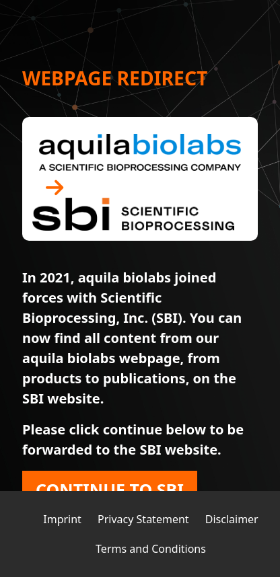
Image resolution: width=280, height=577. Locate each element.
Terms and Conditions (151, 548)
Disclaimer (231, 519)
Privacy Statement (143, 519)
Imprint (62, 519)
